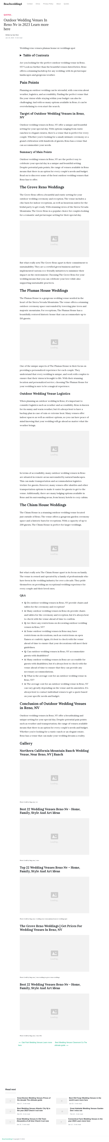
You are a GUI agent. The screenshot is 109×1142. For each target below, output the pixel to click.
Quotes (66, 4)
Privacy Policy (48, 4)
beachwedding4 (7, 1139)
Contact (30, 4)
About (58, 4)
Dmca (38, 4)
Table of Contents (36, 55)
